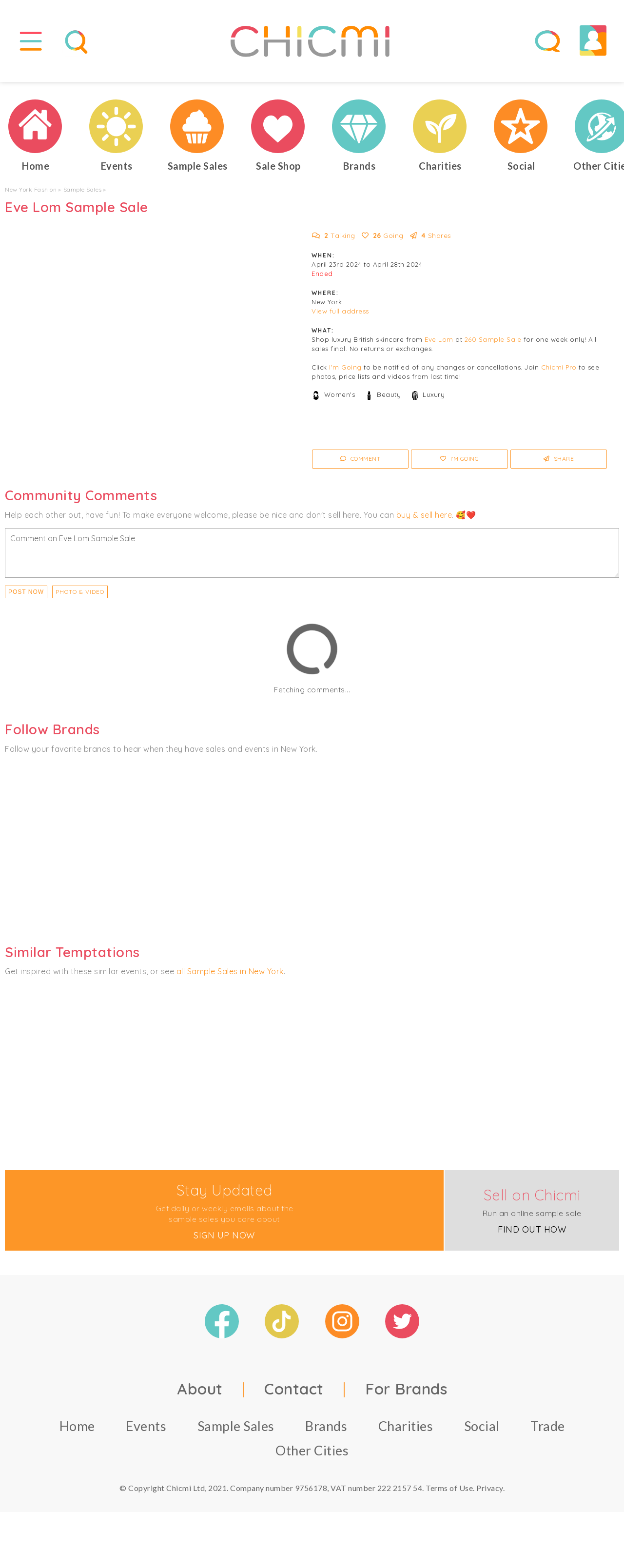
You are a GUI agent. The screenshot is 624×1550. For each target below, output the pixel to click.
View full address (340, 315)
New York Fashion (31, 193)
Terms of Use (449, 1491)
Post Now (26, 595)
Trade (547, 1430)
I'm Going (345, 371)
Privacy (489, 1491)
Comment (360, 463)
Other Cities (312, 1454)
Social (482, 1430)
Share (559, 463)
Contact (294, 1392)
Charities (405, 1430)
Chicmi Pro (559, 371)
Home (77, 1430)
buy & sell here (424, 519)
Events (146, 1430)
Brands (326, 1430)
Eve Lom (439, 344)
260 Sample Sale (493, 344)
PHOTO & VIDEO (80, 595)
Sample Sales (82, 193)
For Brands (406, 1392)
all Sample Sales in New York (230, 976)
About (200, 1392)
